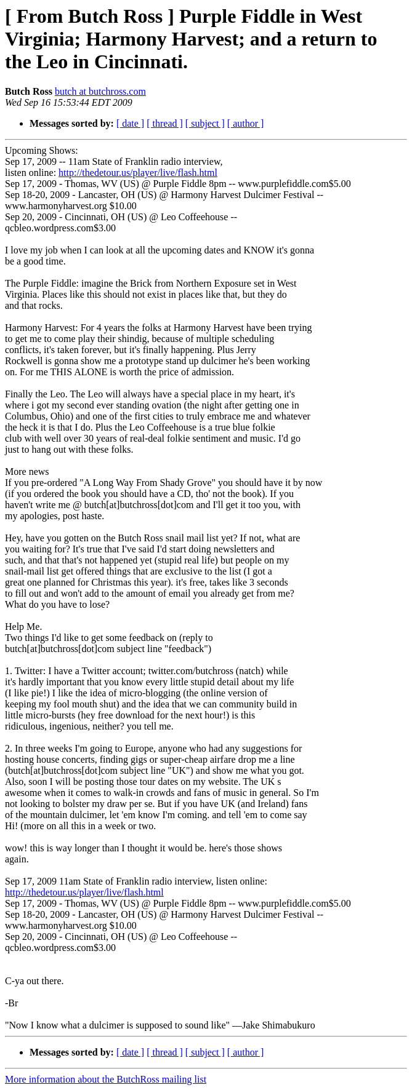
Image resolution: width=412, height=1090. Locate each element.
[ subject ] (205, 123)
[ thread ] (165, 123)
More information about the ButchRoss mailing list (105, 1079)
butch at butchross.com (100, 91)
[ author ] (245, 123)
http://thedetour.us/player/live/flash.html (138, 172)
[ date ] (130, 123)
